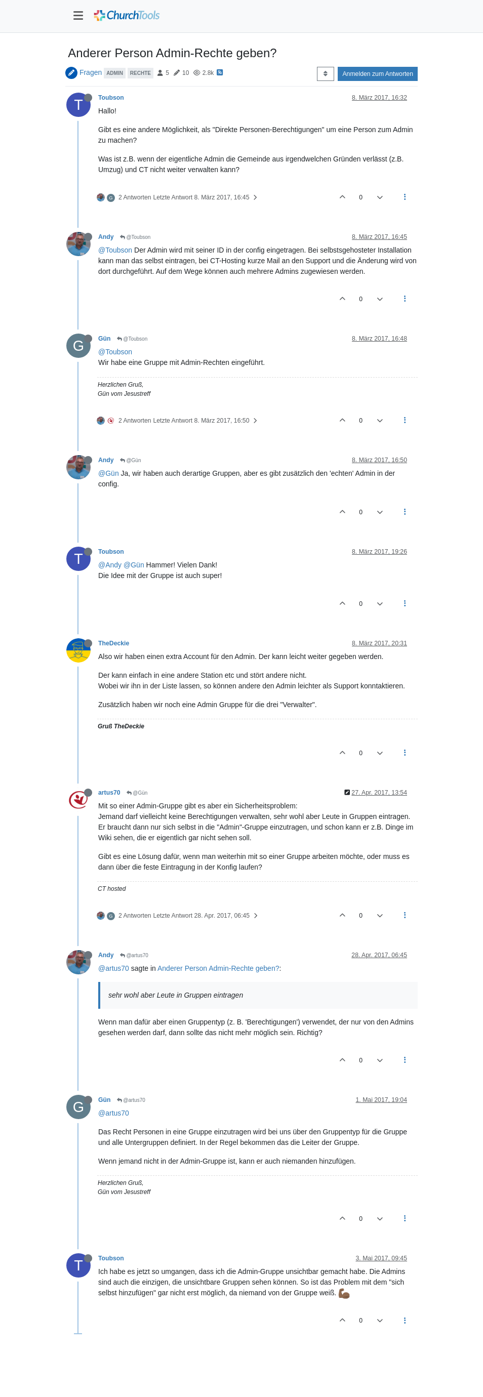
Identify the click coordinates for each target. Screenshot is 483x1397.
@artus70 (134, 955)
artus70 (109, 792)
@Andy (110, 565)
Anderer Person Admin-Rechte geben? (218, 968)
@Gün (130, 460)
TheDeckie (113, 643)
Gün (104, 338)
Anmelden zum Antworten (377, 73)
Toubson (111, 97)
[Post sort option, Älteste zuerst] (325, 74)
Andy (106, 236)
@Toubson (135, 237)
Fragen (90, 72)
